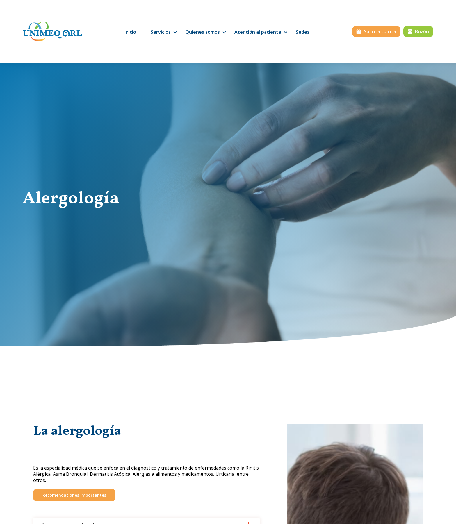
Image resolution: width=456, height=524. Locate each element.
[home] (52, 31)
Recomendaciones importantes (74, 495)
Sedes (302, 32)
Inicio (130, 32)
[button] (160, 32)
